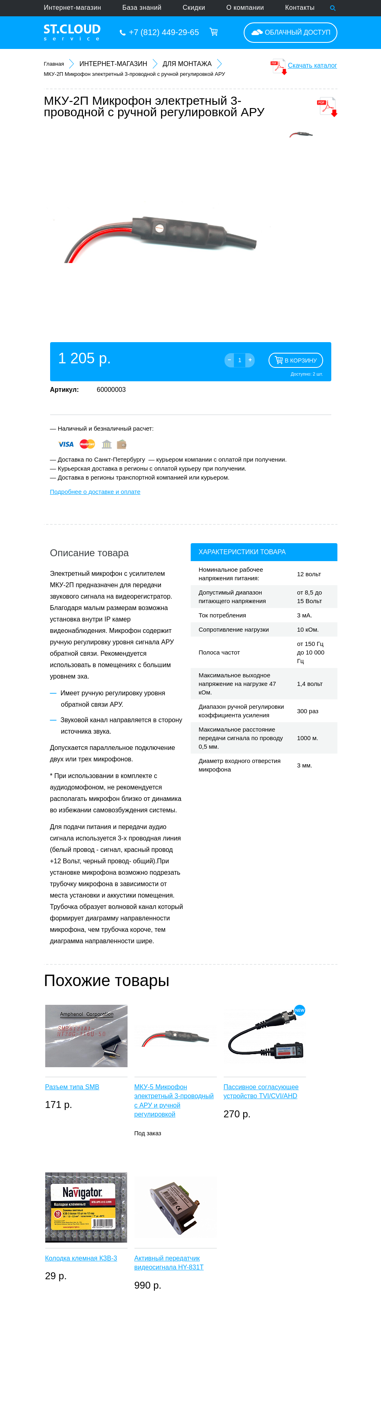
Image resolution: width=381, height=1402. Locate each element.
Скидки (194, 7)
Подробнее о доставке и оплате (95, 491)
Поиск (333, 8)
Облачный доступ (297, 32)
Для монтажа (187, 63)
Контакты (300, 7)
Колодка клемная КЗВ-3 (81, 1258)
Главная (54, 64)
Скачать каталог (312, 65)
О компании (245, 7)
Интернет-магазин (72, 7)
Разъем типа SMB (72, 1087)
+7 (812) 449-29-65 (164, 32)
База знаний (141, 7)
